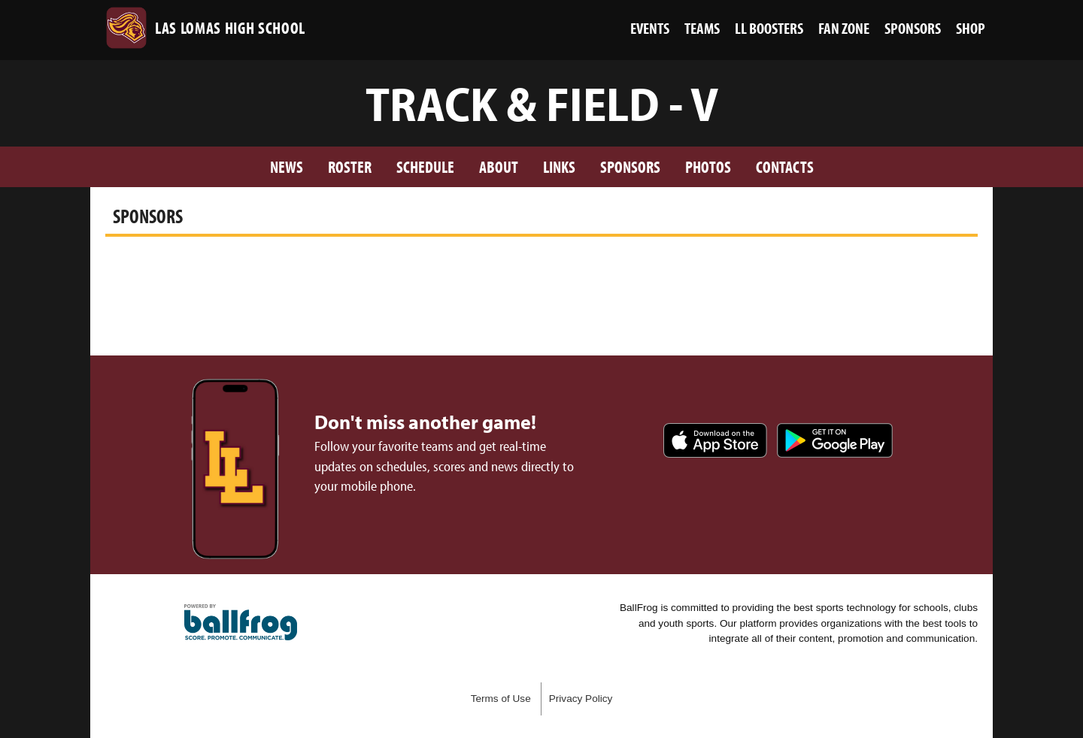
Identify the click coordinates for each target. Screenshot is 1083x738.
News (286, 166)
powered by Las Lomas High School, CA (240, 622)
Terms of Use (501, 698)
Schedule (425, 166)
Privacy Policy (581, 698)
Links (559, 166)
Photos (708, 166)
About (498, 166)
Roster (350, 166)
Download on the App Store (715, 440)
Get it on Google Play (835, 440)
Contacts (785, 166)
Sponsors (630, 166)
